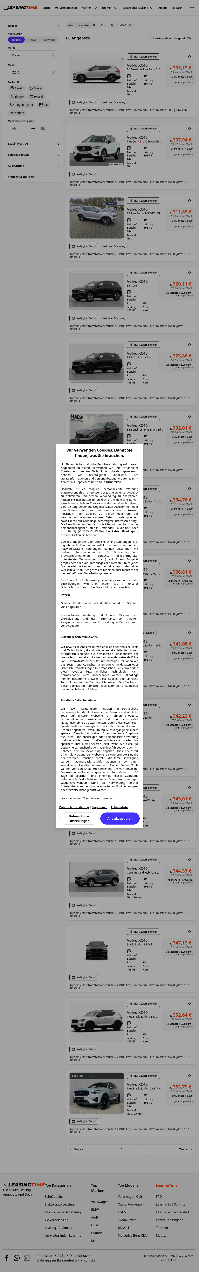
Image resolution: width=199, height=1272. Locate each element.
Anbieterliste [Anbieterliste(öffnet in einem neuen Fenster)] (119, 807)
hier (95, 535)
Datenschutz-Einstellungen (79, 818)
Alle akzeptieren (120, 818)
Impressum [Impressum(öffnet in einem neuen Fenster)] (99, 807)
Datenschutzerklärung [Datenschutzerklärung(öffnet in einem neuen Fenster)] (74, 807)
